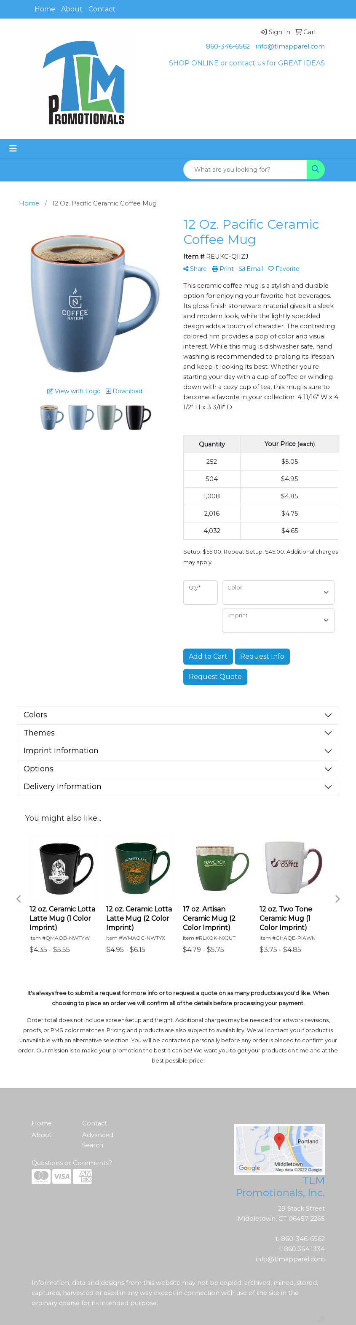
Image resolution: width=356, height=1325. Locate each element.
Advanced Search (97, 1140)
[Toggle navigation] (13, 148)
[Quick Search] (245, 169)
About (72, 9)
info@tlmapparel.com (290, 46)
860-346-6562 (228, 46)
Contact (101, 9)
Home (45, 9)
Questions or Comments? (72, 1163)
